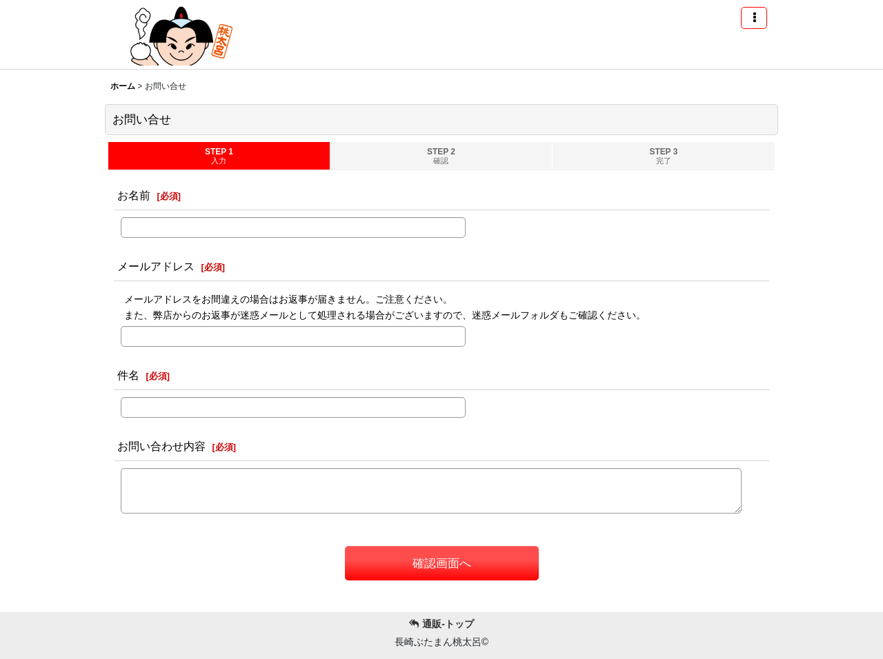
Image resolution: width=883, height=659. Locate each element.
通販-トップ (441, 623)
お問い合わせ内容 (161, 446)
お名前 (133, 195)
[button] (754, 18)
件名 (128, 375)
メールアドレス (156, 266)
